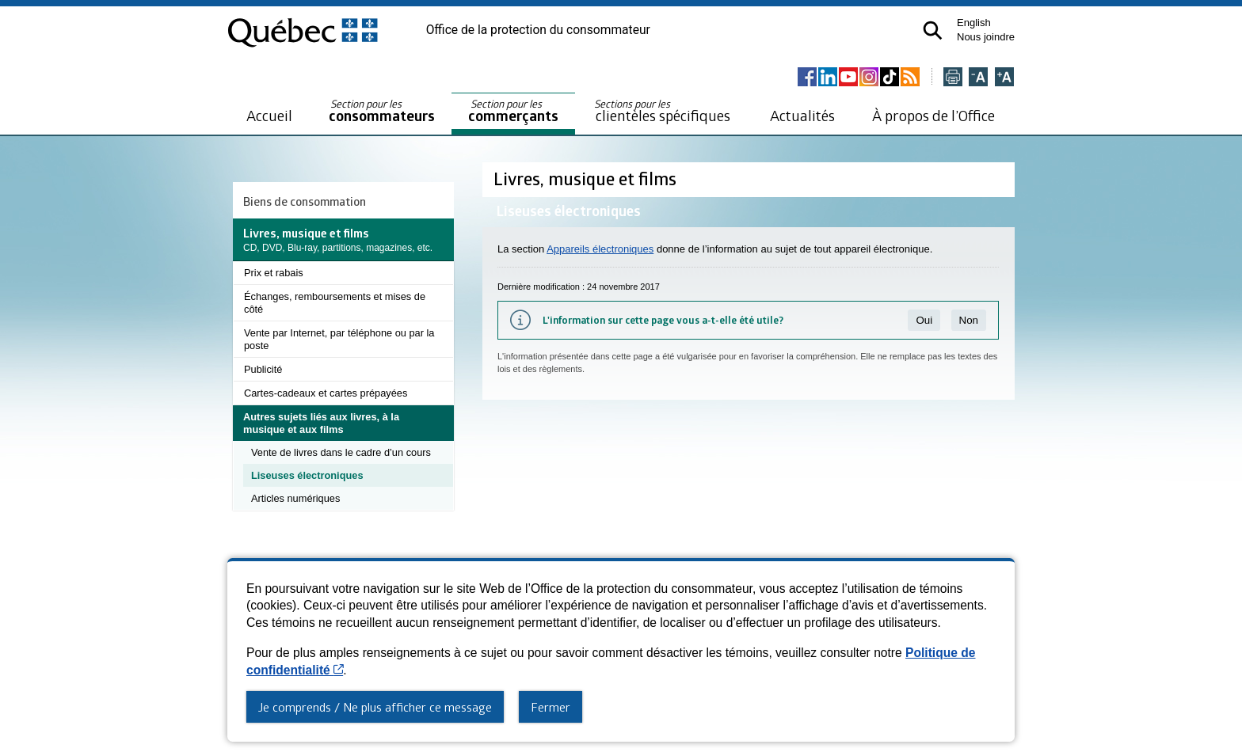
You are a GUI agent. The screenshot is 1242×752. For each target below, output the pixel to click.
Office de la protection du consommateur (538, 30)
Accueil (269, 115)
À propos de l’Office (933, 115)
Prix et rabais (273, 273)
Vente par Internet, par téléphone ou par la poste (339, 339)
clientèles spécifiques (662, 111)
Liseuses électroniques (307, 475)
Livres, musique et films (586, 178)
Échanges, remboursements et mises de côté (334, 303)
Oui (924, 320)
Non (968, 320)
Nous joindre (986, 37)
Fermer (550, 707)
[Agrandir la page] (1004, 78)
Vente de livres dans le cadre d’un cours (341, 452)
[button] (932, 30)
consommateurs (382, 111)
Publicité (263, 369)
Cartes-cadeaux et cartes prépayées (325, 393)
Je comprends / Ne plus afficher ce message (375, 707)
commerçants (513, 111)
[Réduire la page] (978, 78)
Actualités (802, 115)
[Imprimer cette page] (952, 78)
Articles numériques (295, 498)
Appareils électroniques (600, 249)
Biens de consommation (304, 201)
